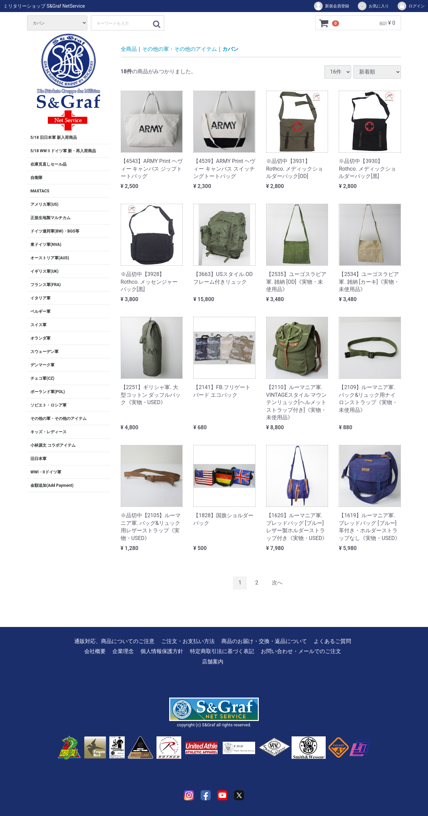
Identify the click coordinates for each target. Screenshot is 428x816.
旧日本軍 (38, 458)
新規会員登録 (331, 6)
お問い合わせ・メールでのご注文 (301, 651)
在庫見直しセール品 (48, 164)
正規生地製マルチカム (50, 217)
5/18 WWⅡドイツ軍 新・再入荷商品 (63, 151)
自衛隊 (36, 177)
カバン (230, 49)
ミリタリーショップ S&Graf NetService (44, 6)
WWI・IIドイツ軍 (45, 472)
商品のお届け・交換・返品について (264, 641)
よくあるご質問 (332, 641)
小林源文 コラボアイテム (53, 445)
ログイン (411, 6)
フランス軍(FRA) (45, 284)
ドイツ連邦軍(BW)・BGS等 (54, 231)
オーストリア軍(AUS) (49, 258)
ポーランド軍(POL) (47, 391)
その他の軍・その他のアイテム (58, 418)
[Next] (277, 583)
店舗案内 (212, 661)
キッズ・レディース (48, 432)
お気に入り (373, 6)
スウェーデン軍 (44, 351)
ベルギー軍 (40, 311)
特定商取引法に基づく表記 (222, 651)
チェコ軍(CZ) (42, 378)
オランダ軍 (40, 338)
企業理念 (123, 651)
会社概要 (95, 651)
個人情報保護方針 (161, 651)
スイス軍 (38, 325)
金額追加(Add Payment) (52, 485)
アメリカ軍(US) (44, 204)
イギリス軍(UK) (44, 271)
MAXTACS (39, 191)
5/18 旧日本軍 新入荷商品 (53, 137)
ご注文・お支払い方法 (188, 641)
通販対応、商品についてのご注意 (114, 641)
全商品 (129, 49)
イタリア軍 (40, 298)
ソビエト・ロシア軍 (48, 405)
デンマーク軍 (42, 365)
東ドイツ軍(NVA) (45, 244)
